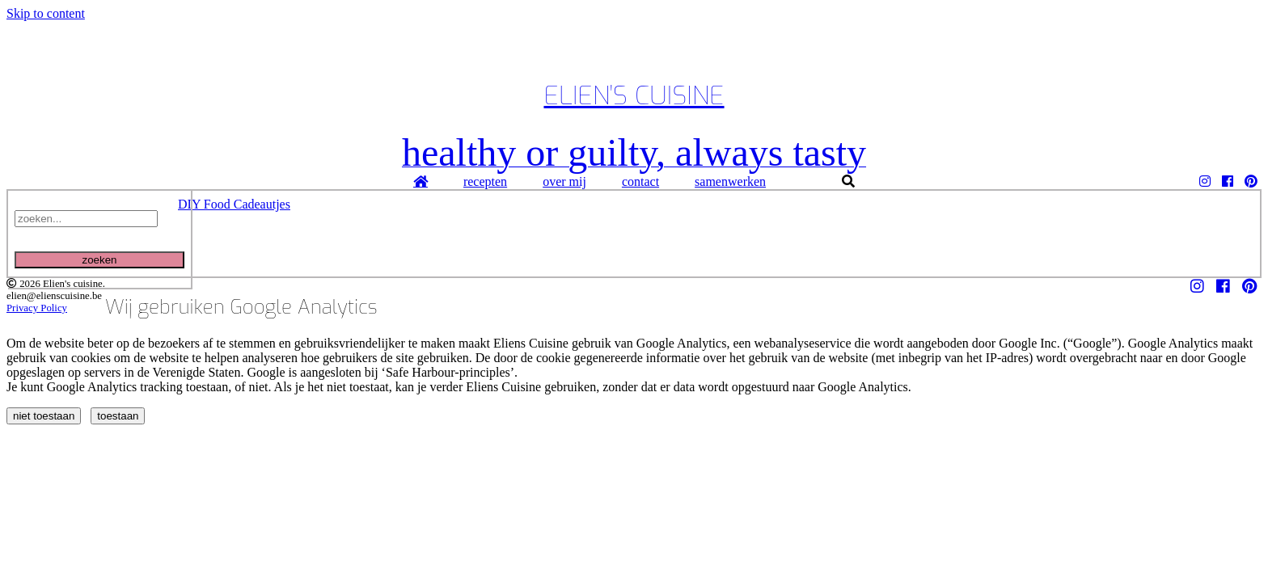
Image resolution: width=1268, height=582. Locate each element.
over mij (564, 181)
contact (640, 181)
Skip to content (45, 13)
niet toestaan (43, 416)
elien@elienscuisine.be (54, 296)
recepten (485, 181)
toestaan (117, 416)
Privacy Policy (36, 308)
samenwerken (730, 181)
